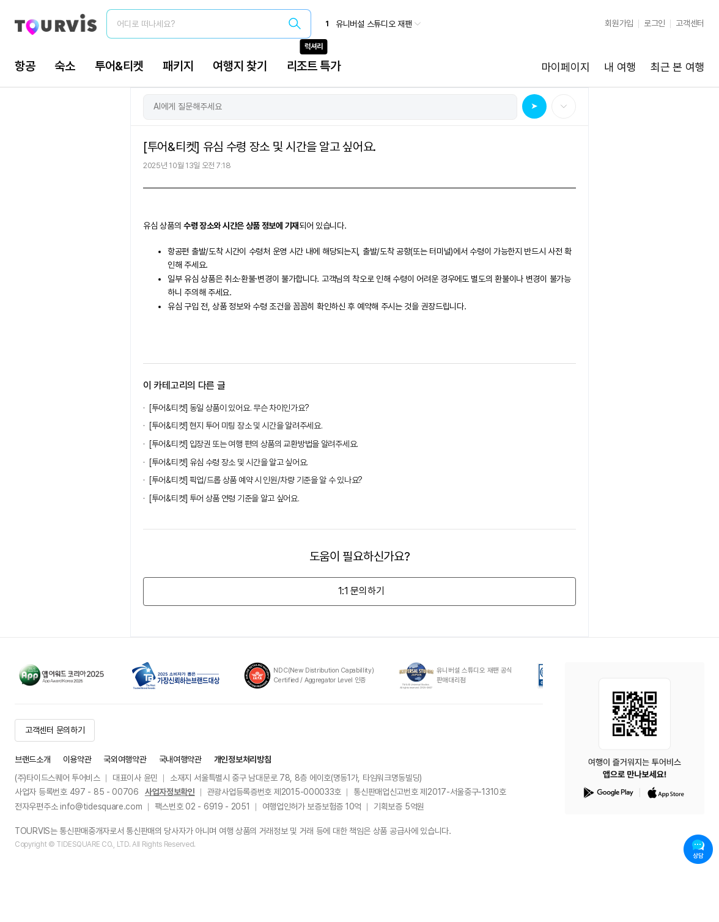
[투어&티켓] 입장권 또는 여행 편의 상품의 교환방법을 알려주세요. (253, 444)
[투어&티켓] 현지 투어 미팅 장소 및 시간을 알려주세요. (235, 425)
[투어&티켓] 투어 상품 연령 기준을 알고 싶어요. (224, 498)
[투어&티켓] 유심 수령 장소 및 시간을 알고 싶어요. (228, 462)
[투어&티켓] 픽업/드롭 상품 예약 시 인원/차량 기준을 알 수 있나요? (256, 480)
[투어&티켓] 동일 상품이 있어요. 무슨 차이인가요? (229, 408)
